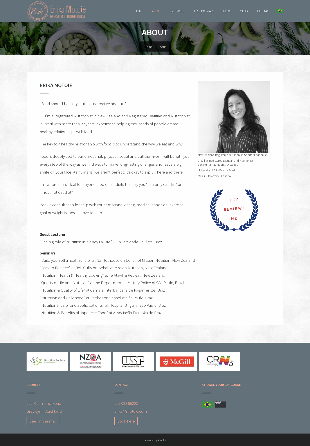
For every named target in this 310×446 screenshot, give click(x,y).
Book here (126, 421)
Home (139, 11)
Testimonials (203, 11)
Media (244, 11)
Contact (264, 11)
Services (178, 11)
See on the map (43, 421)
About (157, 11)
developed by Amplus (155, 440)
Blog (227, 11)
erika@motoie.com (130, 411)
